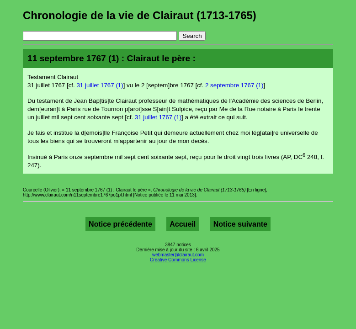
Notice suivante (240, 224)
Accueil (183, 224)
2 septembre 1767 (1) (234, 85)
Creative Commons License (178, 259)
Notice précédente (120, 224)
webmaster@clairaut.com (178, 254)
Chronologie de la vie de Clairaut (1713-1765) (139, 15)
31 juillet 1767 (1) (99, 85)
